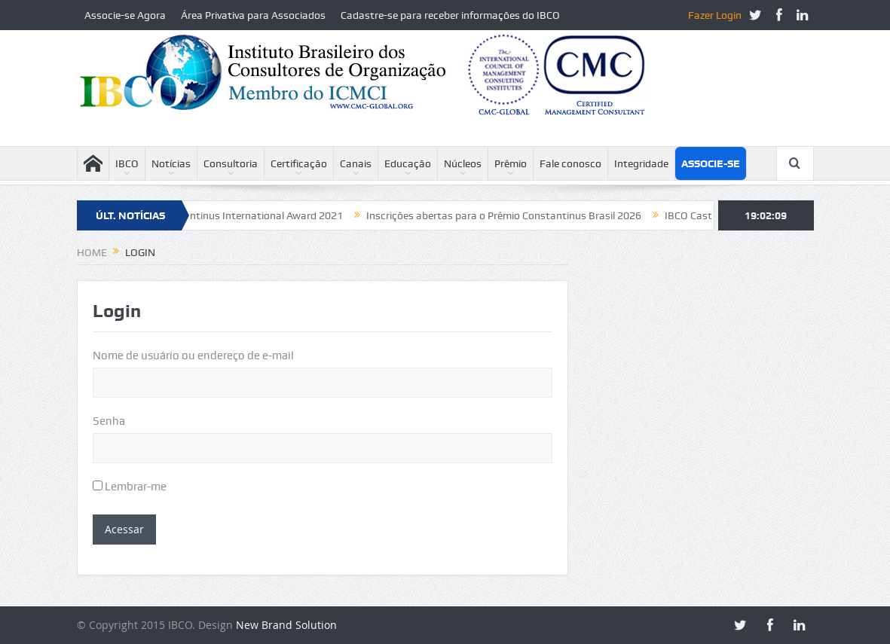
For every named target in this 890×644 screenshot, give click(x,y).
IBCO (127, 163)
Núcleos (463, 163)
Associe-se (710, 163)
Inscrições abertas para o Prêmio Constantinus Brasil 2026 (510, 215)
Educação (407, 163)
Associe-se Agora (125, 15)
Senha (109, 421)
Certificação (299, 163)
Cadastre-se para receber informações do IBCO (450, 15)
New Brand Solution (286, 625)
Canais (356, 163)
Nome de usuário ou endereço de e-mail (193, 355)
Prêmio (510, 163)
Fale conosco (570, 163)
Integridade (641, 163)
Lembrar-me (130, 486)
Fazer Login (715, 15)
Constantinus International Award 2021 (256, 215)
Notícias (171, 163)
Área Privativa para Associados (253, 15)
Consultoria (230, 163)
